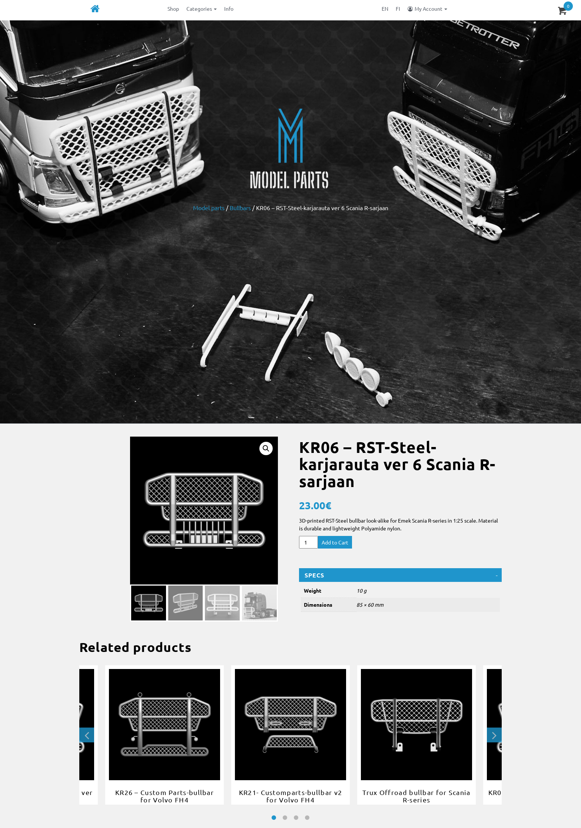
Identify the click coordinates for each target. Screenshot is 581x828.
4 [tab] (307, 818)
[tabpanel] (290, 735)
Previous (86, 735)
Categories (201, 8)
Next (494, 735)
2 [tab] (285, 818)
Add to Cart (335, 542)
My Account (431, 8)
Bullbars (240, 207)
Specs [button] (314, 575)
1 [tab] (274, 818)
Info (228, 8)
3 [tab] (296, 818)
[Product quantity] (308, 542)
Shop (173, 8)
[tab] (400, 575)
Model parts (209, 207)
